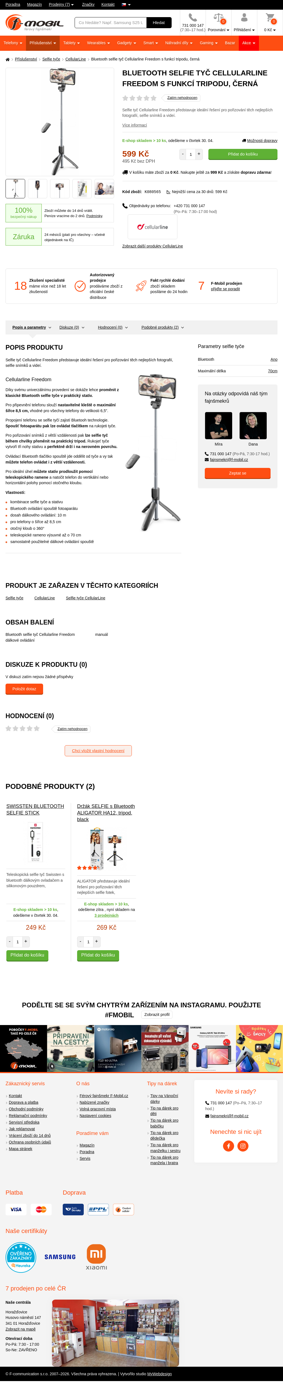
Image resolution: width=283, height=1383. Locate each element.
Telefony (11, 43)
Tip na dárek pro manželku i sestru (165, 1147)
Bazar (230, 43)
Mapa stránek (20, 1148)
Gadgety (125, 43)
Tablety (70, 43)
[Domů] (7, 59)
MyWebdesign (159, 1373)
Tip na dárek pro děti (164, 1111)
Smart (149, 43)
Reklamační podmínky (28, 1115)
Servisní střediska (24, 1122)
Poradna (13, 4)
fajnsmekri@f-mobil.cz (226, 459)
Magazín (34, 4)
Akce (247, 43)
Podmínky (94, 216)
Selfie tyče (51, 59)
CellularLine (75, 59)
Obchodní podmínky (26, 1109)
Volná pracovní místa (98, 1109)
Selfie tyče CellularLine (85, 598)
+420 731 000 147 (195, 208)
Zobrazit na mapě (21, 1329)
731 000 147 (237, 453)
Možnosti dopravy (259, 140)
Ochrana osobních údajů (30, 1142)
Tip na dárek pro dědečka (164, 1135)
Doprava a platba (23, 1102)
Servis (85, 1158)
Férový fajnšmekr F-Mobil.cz (104, 1095)
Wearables (97, 43)
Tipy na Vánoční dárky (164, 1098)
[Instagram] (242, 1145)
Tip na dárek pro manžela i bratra (164, 1160)
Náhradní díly (177, 43)
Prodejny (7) (59, 4)
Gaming (207, 43)
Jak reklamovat (22, 1128)
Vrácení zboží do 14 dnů (30, 1135)
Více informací (134, 125)
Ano (274, 359)
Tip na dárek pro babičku (164, 1123)
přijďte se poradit (225, 288)
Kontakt (107, 4)
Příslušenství (41, 43)
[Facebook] (228, 1145)
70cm (272, 370)
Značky (88, 4)
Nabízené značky (94, 1102)
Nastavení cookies (95, 1115)
